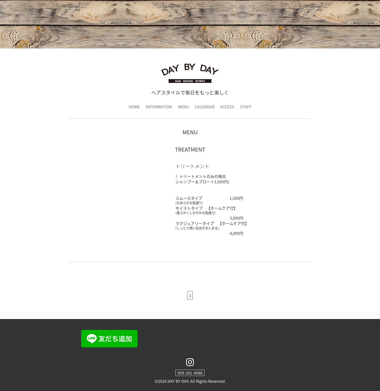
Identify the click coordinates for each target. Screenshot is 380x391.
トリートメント (192, 166)
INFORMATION (159, 107)
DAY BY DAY (177, 381)
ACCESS (227, 107)
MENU (183, 107)
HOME (134, 107)
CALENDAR (204, 107)
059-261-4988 (190, 373)
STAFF (246, 107)
